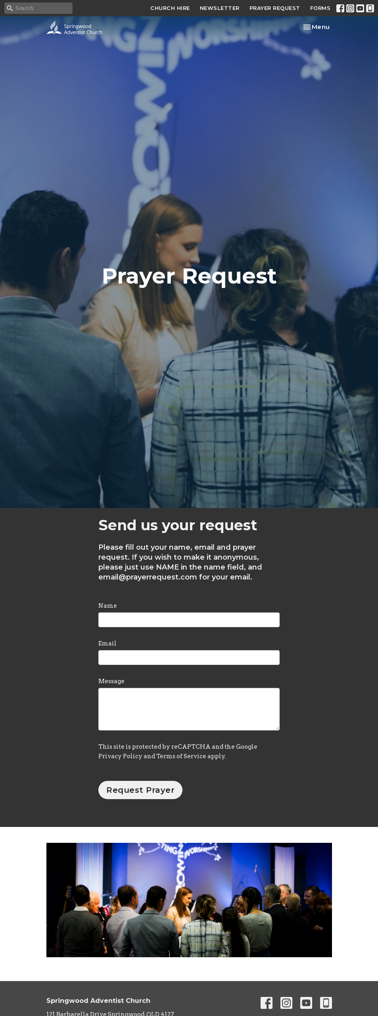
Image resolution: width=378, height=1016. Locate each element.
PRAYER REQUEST (274, 8)
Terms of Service (181, 756)
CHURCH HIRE (170, 8)
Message (111, 681)
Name (107, 605)
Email (107, 643)
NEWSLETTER (220, 8)
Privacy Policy (120, 756)
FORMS (320, 8)
